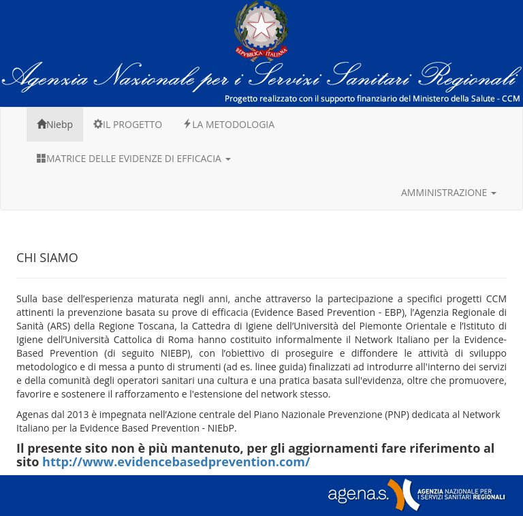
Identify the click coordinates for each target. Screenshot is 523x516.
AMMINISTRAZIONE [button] (448, 192)
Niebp (55, 124)
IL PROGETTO (127, 124)
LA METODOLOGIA (228, 124)
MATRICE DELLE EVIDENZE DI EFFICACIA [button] (134, 158)
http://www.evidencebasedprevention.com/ (176, 461)
